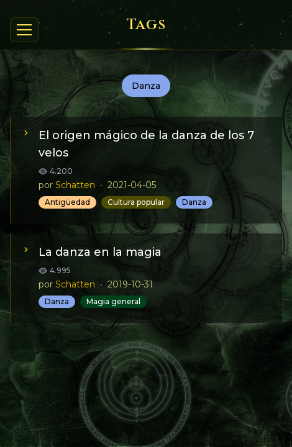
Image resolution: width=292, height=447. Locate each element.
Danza (194, 202)
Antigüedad (67, 202)
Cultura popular (136, 202)
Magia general (113, 301)
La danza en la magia (100, 252)
